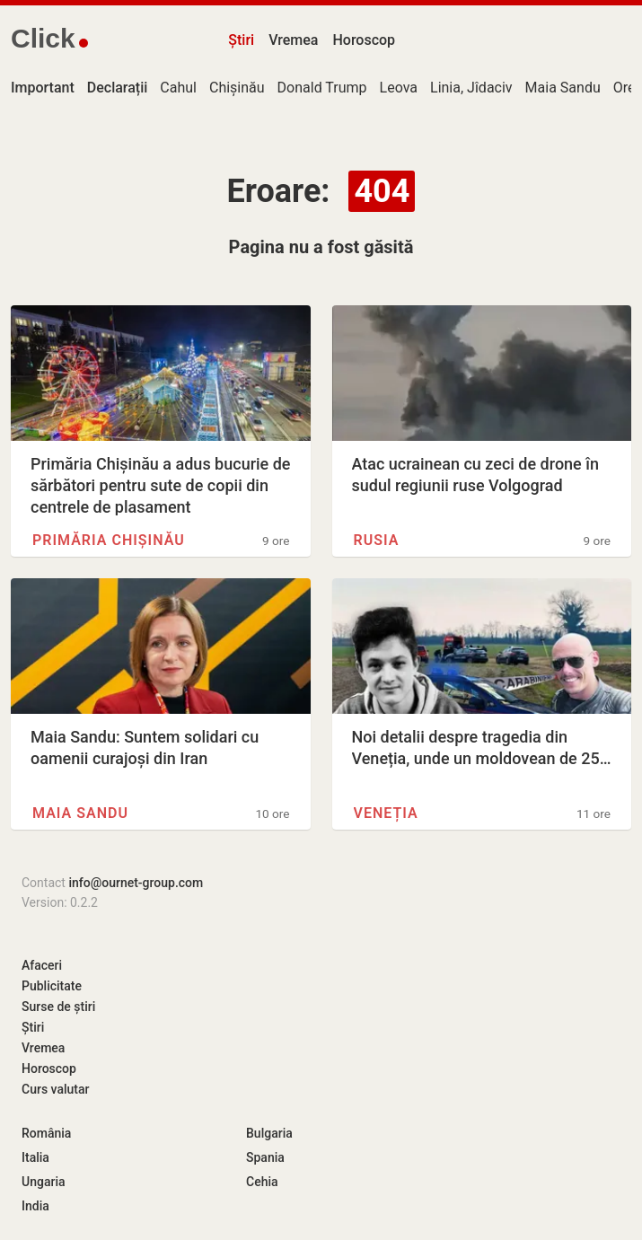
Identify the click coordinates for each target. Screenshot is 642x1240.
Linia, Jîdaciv (471, 87)
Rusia (377, 540)
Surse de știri (58, 1006)
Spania (265, 1157)
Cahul (178, 87)
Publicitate (52, 986)
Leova (399, 87)
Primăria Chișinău (108, 540)
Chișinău (237, 87)
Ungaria (44, 1181)
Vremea (293, 39)
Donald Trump (322, 87)
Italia (35, 1157)
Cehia (262, 1181)
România (46, 1133)
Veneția (386, 813)
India (35, 1206)
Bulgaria (269, 1133)
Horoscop (363, 39)
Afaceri (42, 965)
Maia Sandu (563, 87)
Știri (241, 39)
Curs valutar (55, 1089)
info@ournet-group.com (135, 882)
